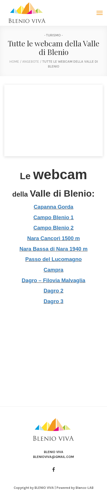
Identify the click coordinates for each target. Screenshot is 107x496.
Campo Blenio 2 (53, 228)
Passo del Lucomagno (53, 259)
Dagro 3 (53, 301)
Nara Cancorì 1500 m (53, 238)
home (14, 62)
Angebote (31, 62)
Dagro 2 (53, 291)
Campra (53, 270)
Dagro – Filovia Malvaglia (53, 280)
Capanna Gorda (53, 207)
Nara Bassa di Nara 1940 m (53, 249)
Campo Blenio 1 (53, 217)
